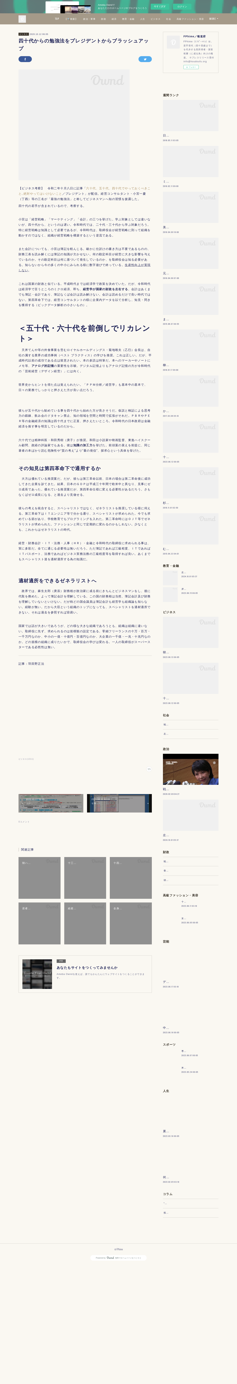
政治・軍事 (122, 18)
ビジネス (188, 18)
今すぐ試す (160, 6)
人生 (175, 18)
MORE (212, 18)
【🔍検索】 (104, 18)
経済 (146, 18)
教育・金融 (161, 18)
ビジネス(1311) (26, 759)
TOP (90, 18)
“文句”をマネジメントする (178, 1319)
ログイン (182, 6)
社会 (201, 18)
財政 (136, 18)
